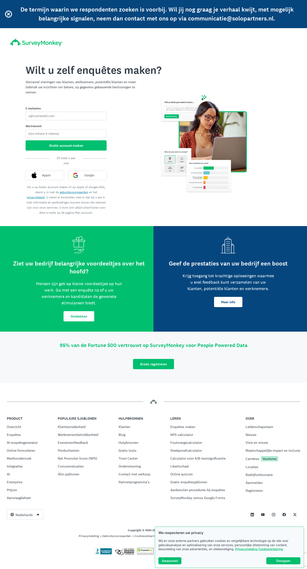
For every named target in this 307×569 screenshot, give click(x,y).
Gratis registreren (153, 364)
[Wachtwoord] (66, 133)
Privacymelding (246, 549)
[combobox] (25, 514)
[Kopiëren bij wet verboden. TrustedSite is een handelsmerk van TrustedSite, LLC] (145, 554)
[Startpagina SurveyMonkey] (36, 42)
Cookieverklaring (270, 549)
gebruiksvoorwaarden (74, 192)
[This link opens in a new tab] (252, 514)
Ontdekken (79, 316)
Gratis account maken (66, 145)
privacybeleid (36, 197)
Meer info (228, 302)
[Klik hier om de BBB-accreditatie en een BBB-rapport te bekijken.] (103, 554)
